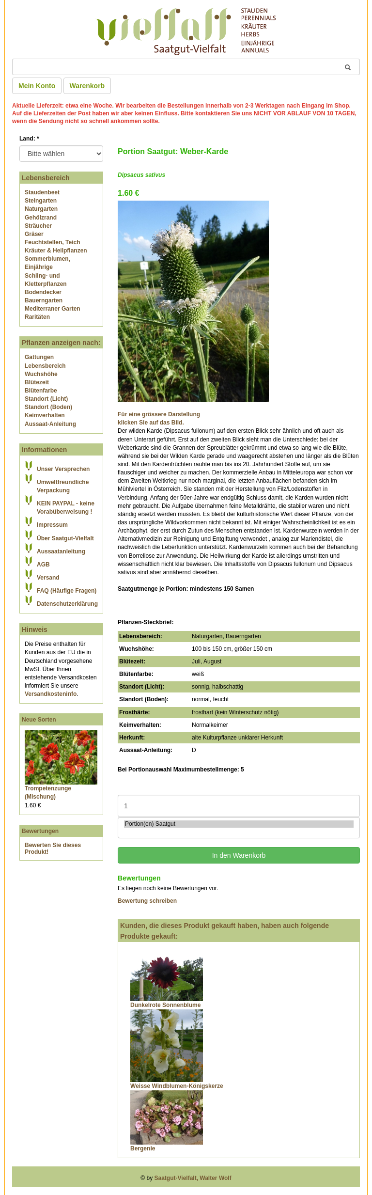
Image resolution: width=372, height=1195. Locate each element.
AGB (43, 564)
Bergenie (142, 1148)
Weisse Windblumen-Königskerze (176, 1086)
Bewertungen (40, 831)
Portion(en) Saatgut (239, 824)
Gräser (34, 234)
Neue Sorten (39, 719)
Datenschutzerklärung (67, 603)
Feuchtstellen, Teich (52, 242)
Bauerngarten (43, 300)
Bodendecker (43, 292)
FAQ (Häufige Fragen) (66, 590)
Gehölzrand (41, 217)
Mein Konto (36, 86)
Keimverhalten (45, 415)
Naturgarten (41, 208)
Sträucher (38, 225)
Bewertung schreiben (147, 900)
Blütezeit (37, 382)
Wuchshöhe (41, 374)
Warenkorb (87, 86)
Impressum (52, 524)
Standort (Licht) (46, 398)
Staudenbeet (42, 192)
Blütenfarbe (41, 390)
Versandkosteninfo (51, 694)
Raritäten (37, 317)
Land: (29, 138)
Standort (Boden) (48, 407)
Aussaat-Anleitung (50, 424)
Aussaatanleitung (61, 551)
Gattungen (39, 357)
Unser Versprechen (63, 469)
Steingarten (41, 200)
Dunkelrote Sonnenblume (165, 1005)
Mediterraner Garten (52, 308)
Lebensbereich (45, 365)
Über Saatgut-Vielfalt (65, 538)
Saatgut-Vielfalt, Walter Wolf (193, 1178)
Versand (48, 577)
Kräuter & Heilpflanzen (56, 250)
